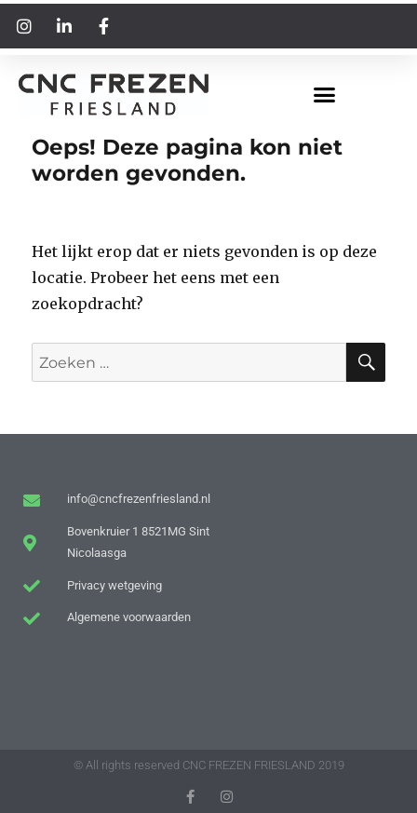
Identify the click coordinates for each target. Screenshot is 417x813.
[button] (324, 95)
